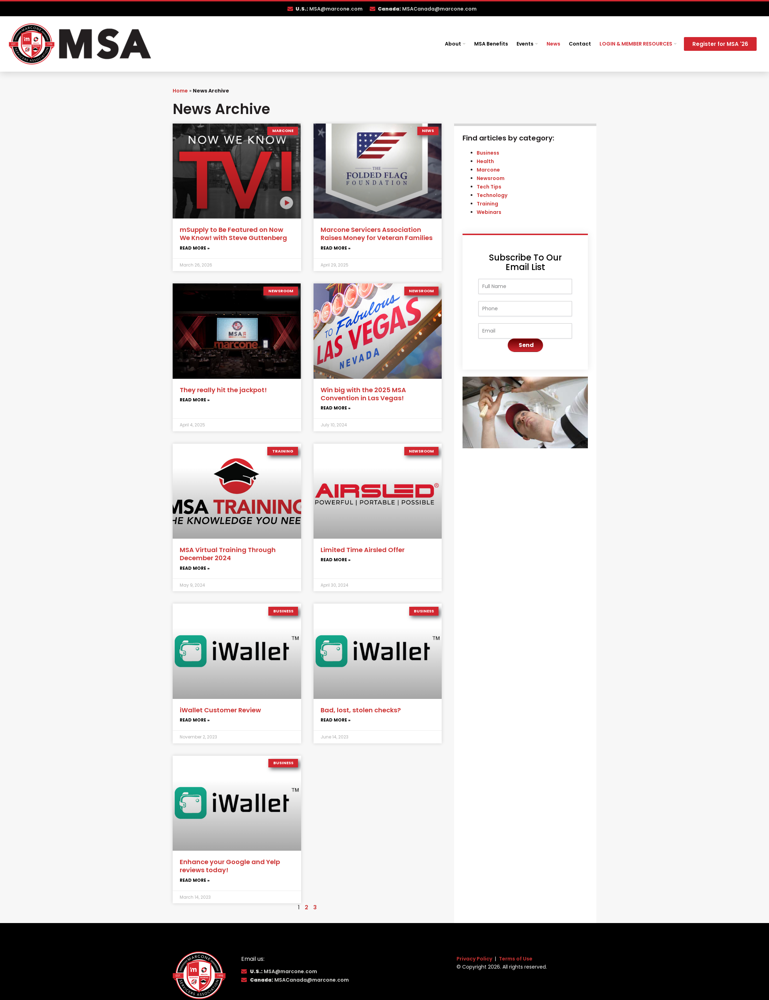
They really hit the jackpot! (223, 389)
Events (527, 44)
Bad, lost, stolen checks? (361, 710)
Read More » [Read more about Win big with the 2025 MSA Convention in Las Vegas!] (336, 408)
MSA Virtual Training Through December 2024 (228, 553)
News (553, 43)
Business (488, 152)
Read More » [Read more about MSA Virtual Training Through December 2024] (195, 568)
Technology (492, 195)
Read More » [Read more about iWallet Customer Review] (195, 720)
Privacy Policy (475, 958)
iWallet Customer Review (220, 710)
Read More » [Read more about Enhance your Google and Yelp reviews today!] (195, 880)
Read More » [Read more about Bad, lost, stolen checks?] (336, 720)
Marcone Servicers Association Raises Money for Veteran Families (377, 233)
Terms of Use (515, 958)
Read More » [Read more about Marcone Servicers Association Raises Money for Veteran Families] (336, 248)
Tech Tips (489, 186)
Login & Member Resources (638, 44)
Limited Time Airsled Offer (363, 549)
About (455, 44)
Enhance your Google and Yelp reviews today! (230, 865)
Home (180, 90)
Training (487, 203)
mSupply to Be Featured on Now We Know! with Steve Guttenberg (233, 233)
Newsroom (491, 178)
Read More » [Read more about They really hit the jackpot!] (195, 400)
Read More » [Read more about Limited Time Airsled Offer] (336, 560)
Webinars (489, 212)
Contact (580, 43)
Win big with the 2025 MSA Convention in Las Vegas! (363, 393)
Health (485, 161)
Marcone (488, 169)
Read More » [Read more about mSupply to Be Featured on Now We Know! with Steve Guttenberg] (195, 248)
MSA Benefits (491, 43)
